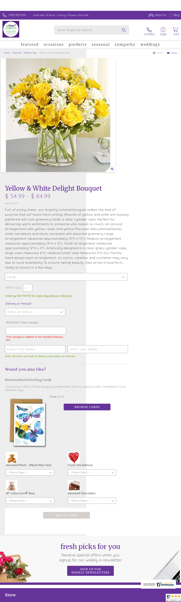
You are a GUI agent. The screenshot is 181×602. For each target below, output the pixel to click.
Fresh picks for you (90, 466)
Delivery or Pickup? (105, 205)
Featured (17, 51)
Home (7, 51)
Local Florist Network (146, 594)
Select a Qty (99, 188)
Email (172, 51)
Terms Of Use (102, 594)
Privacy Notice (122, 594)
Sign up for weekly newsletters (90, 484)
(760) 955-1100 (17, 15)
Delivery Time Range (108, 224)
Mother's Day (30, 51)
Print (158, 51)
